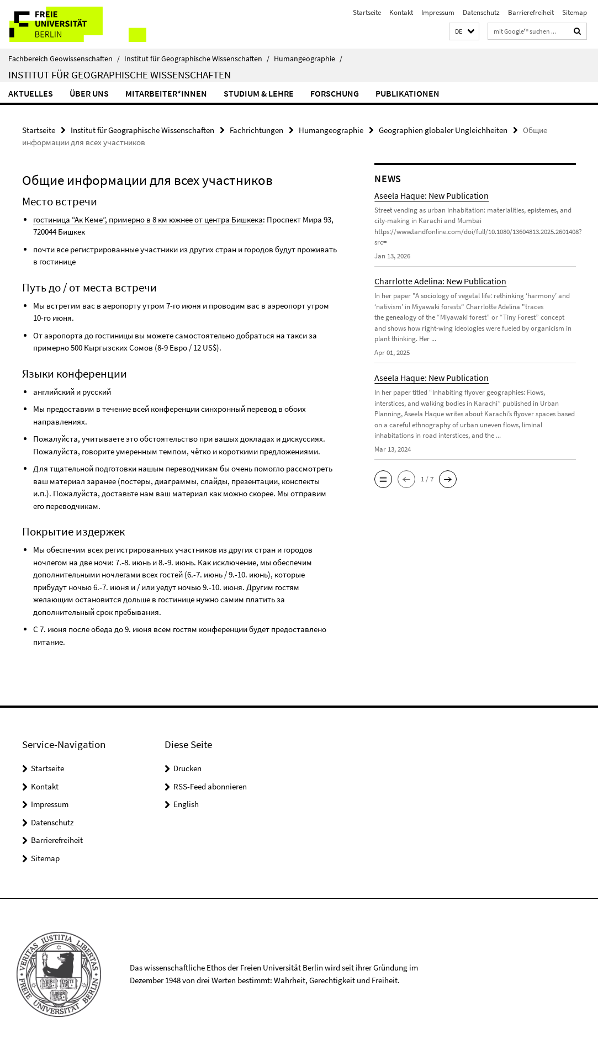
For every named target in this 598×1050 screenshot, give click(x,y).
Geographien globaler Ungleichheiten (443, 130)
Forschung (334, 93)
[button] (464, 32)
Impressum (437, 12)
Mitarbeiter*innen (166, 93)
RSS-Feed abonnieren (210, 786)
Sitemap (574, 12)
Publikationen (407, 93)
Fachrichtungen (256, 130)
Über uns (89, 93)
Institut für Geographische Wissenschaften (196, 58)
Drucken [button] (187, 768)
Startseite (367, 12)
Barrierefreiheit (531, 12)
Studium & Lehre (259, 93)
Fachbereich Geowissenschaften (64, 58)
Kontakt (401, 12)
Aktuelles (30, 93)
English (186, 804)
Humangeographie (308, 58)
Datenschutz (481, 12)
